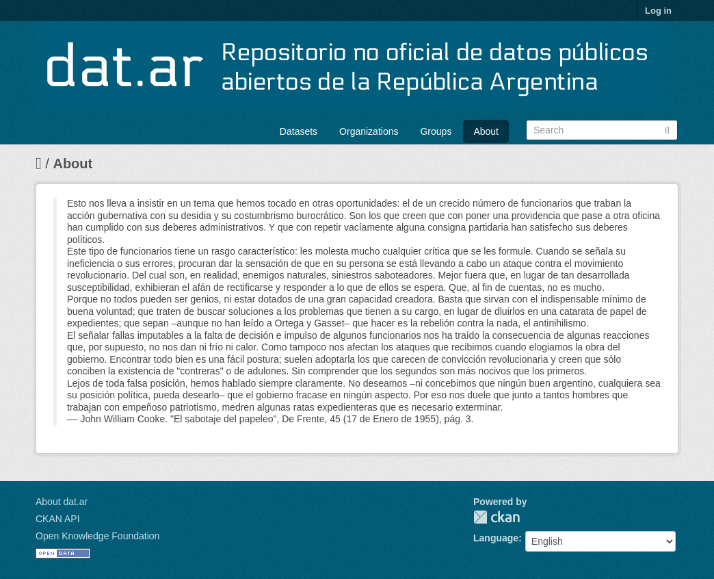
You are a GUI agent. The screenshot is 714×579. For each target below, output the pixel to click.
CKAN (496, 517)
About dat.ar (62, 501)
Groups (435, 131)
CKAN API (58, 518)
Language (495, 537)
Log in (658, 10)
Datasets (298, 131)
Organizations (368, 131)
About (486, 131)
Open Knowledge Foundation (97, 535)
